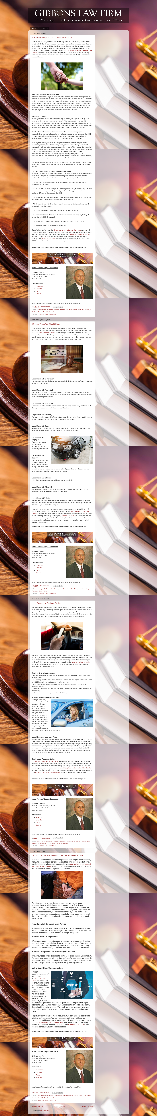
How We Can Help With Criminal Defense (45, 1098)
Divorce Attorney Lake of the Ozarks (65, 309)
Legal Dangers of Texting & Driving (46, 603)
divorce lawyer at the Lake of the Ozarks (67, 230)
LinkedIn (39, 288)
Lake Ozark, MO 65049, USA (47, 314)
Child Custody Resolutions (45, 309)
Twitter (38, 291)
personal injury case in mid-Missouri (47, 772)
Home (34, 28)
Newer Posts (37, 1106)
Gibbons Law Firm (48, 239)
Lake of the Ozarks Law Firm (68, 589)
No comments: (46, 306)
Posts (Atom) (44, 1110)
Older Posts (87, 1106)
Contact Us (44, 28)
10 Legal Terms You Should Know (46, 324)
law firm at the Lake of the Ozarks (46, 761)
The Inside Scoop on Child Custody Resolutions (52, 37)
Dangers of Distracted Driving (62, 841)
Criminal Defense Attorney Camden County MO (52, 1095)
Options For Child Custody (46, 312)
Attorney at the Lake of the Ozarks (47, 589)
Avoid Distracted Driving (44, 841)
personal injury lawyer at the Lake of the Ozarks (74, 768)
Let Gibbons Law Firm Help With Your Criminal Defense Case (57, 855)
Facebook (39, 286)
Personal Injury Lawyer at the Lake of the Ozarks (52, 843)
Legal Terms (82, 589)
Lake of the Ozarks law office (79, 234)
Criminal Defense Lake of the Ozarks (79, 1095)
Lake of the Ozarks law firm (44, 333)
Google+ (39, 294)
